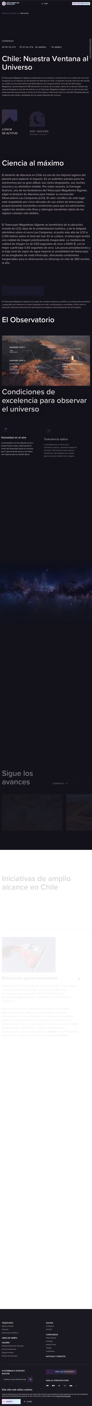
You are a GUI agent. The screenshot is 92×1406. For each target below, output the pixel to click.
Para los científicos (81, 3)
